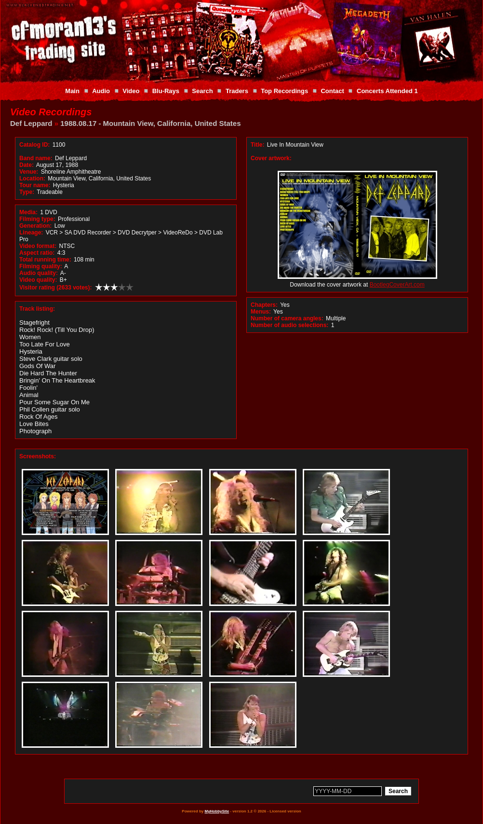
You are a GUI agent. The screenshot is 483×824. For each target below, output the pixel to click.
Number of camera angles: (287, 318)
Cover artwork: (271, 158)
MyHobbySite (216, 811)
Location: (32, 178)
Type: (26, 192)
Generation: (35, 225)
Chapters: (264, 305)
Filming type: (37, 219)
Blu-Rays (165, 91)
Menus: (261, 311)
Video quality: (38, 279)
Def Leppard (31, 123)
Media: (28, 212)
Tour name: (34, 185)
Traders (237, 91)
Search (202, 91)
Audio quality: (38, 273)
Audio (101, 91)
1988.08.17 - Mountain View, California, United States (150, 123)
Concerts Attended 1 (387, 91)
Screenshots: (37, 456)
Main (72, 91)
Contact (332, 91)
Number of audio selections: (289, 325)
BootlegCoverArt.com (397, 284)
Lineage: (31, 232)
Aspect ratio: (36, 252)
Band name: (36, 158)
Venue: (28, 171)
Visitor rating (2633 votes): (55, 287)
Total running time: (45, 259)
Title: (258, 144)
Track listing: (37, 308)
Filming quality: (40, 266)
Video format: (37, 246)
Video (130, 91)
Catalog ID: (34, 144)
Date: (26, 165)
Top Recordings (284, 91)
